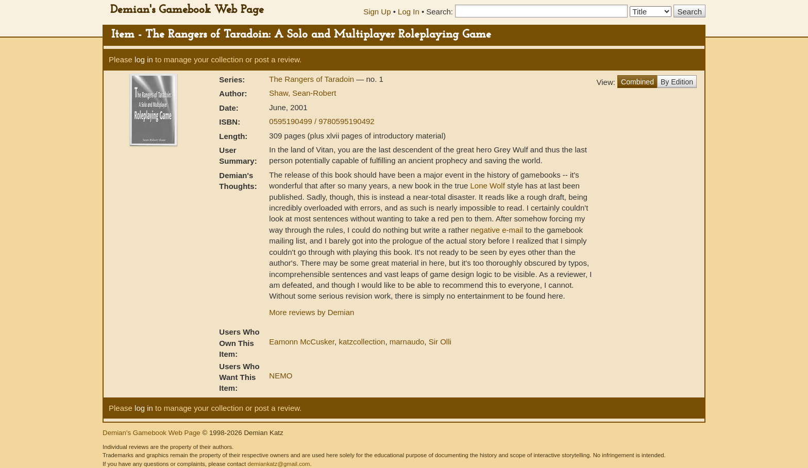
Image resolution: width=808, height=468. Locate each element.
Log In (408, 11)
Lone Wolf (487, 185)
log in (143, 59)
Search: (439, 11)
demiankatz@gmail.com (278, 464)
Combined (637, 82)
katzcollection (362, 341)
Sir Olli (440, 341)
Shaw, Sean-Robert (302, 93)
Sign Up (377, 11)
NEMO (280, 375)
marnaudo (407, 341)
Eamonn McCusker (301, 341)
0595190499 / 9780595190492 (321, 121)
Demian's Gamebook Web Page (187, 10)
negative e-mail (496, 230)
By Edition (677, 82)
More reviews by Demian (311, 312)
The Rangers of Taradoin (312, 79)
